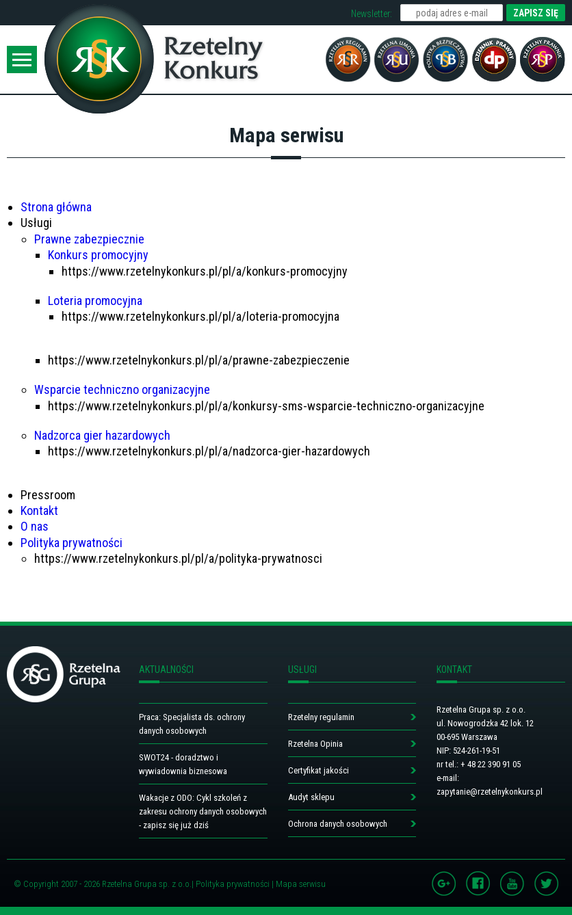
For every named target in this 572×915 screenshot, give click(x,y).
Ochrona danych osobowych (337, 824)
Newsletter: (371, 13)
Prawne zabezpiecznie (89, 239)
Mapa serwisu (301, 884)
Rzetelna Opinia (315, 744)
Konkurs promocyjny (98, 255)
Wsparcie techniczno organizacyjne (122, 389)
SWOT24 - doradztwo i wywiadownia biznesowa (183, 764)
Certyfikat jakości (318, 770)
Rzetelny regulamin (321, 717)
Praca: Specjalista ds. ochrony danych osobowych (192, 724)
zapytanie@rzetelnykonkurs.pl (490, 791)
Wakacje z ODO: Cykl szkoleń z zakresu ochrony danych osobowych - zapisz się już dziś (203, 811)
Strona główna (56, 207)
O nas (35, 526)
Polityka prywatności (71, 542)
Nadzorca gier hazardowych (102, 435)
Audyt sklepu (311, 797)
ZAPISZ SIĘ (535, 13)
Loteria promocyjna (95, 300)
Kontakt (39, 510)
